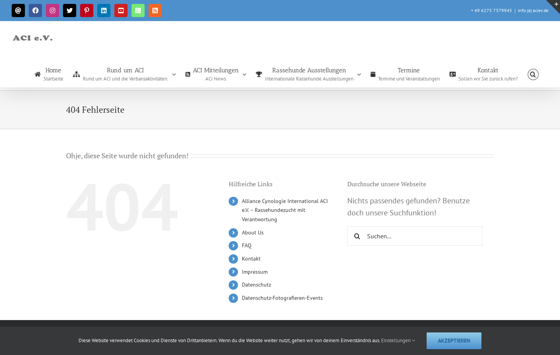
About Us (253, 232)
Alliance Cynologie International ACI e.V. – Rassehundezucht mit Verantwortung (285, 210)
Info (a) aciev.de (533, 10)
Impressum (255, 271)
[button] (533, 74)
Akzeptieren (454, 340)
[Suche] (357, 236)
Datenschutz (256, 284)
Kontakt (251, 258)
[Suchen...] (414, 236)
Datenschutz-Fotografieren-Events (282, 297)
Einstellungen (398, 340)
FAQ (247, 245)
